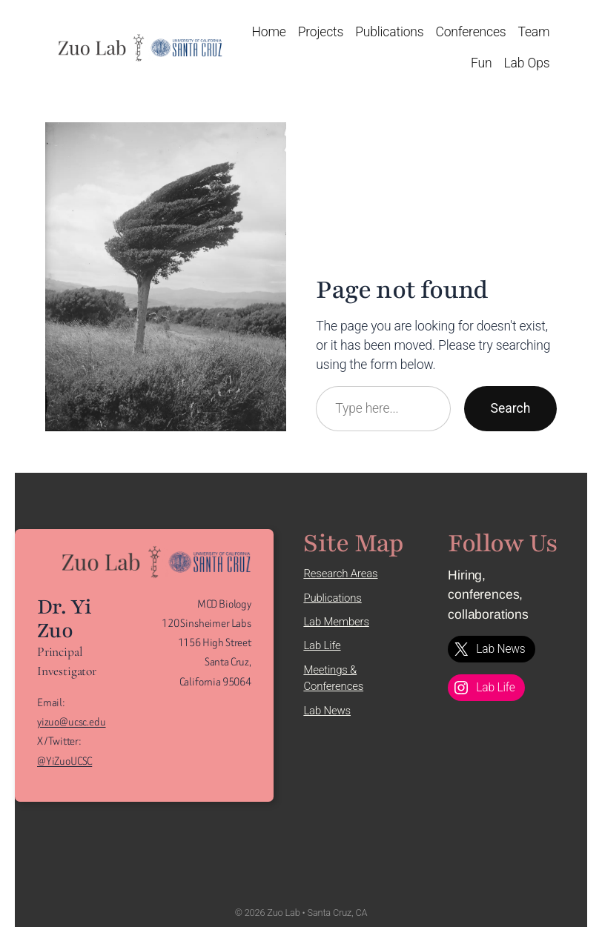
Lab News (327, 710)
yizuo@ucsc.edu (71, 722)
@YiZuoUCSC (64, 761)
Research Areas (340, 573)
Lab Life (321, 645)
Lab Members (335, 621)
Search (511, 408)
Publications (332, 598)
